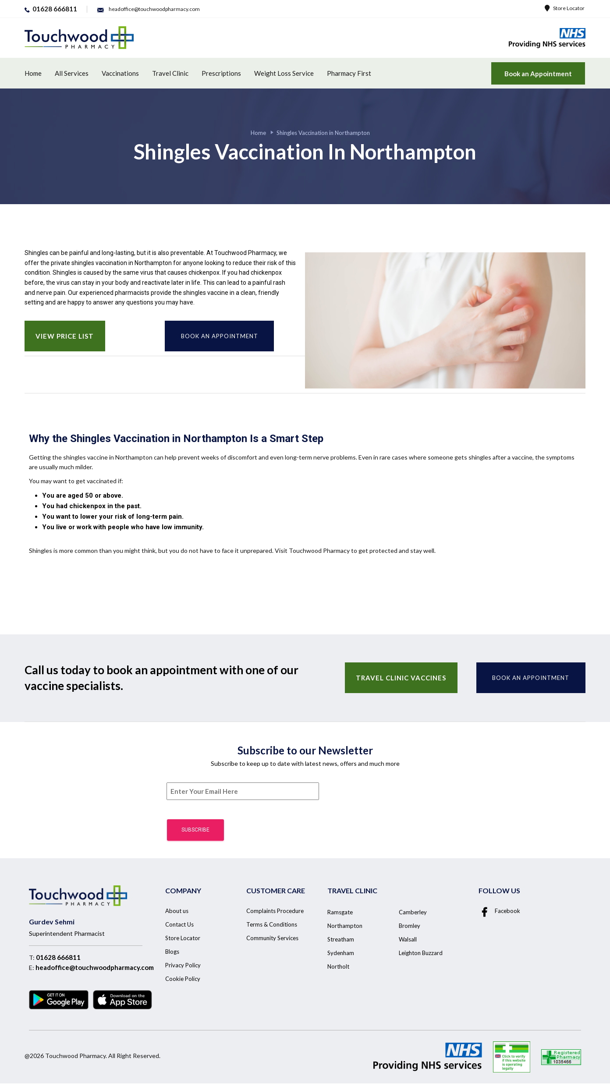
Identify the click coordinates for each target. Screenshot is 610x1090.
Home (33, 73)
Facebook (499, 910)
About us (176, 910)
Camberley (413, 912)
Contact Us (179, 924)
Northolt (338, 966)
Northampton (344, 925)
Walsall (408, 939)
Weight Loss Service (284, 73)
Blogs (172, 951)
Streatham (340, 939)
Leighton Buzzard (421, 952)
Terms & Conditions (271, 924)
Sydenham (340, 952)
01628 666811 (58, 957)
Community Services (272, 937)
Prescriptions (221, 73)
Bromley (409, 925)
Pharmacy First (349, 73)
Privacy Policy (183, 965)
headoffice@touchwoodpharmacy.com (94, 967)
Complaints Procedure (275, 910)
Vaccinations (120, 73)
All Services (72, 73)
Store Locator (565, 8)
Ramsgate (340, 912)
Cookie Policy (182, 978)
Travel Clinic (170, 73)
